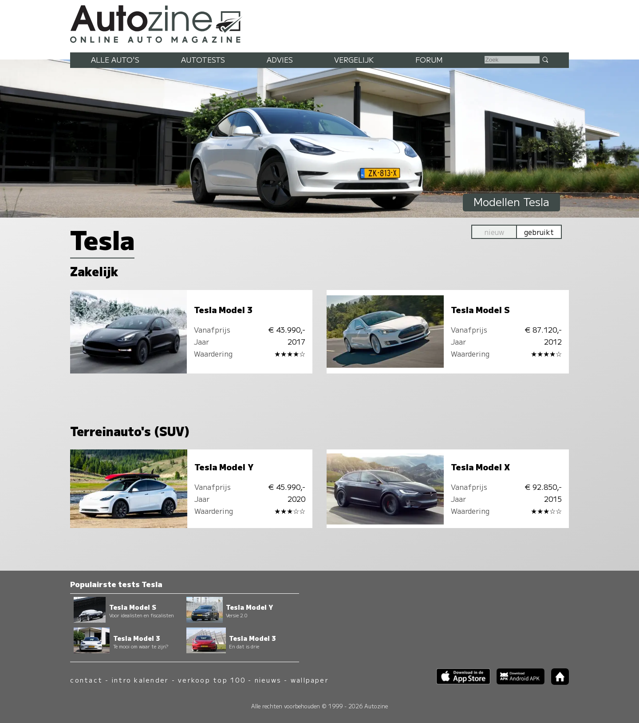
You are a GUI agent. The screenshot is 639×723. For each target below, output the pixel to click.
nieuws (268, 679)
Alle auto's (115, 59)
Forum (429, 59)
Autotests (203, 59)
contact (86, 679)
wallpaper (310, 679)
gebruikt (539, 231)
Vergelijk (354, 59)
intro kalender (140, 679)
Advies (280, 59)
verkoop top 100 (211, 679)
